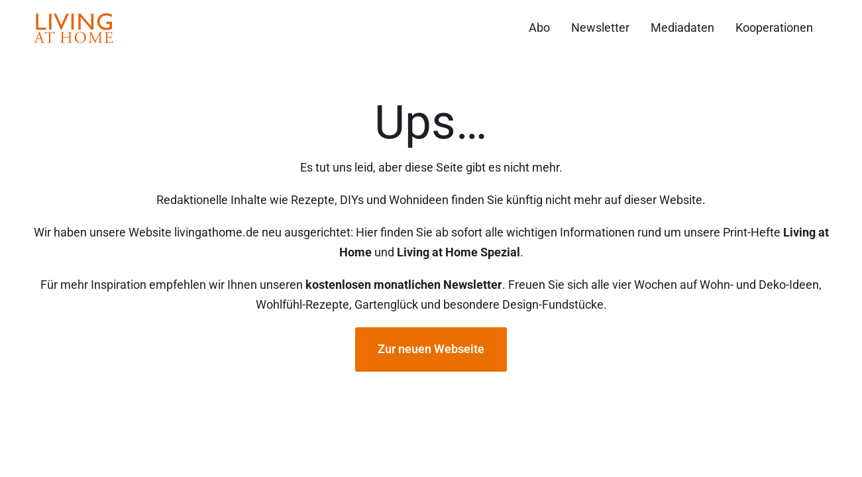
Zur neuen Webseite (431, 349)
